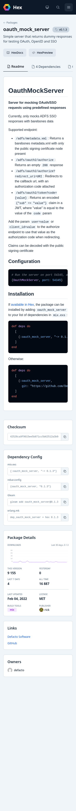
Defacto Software (18, 637)
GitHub (12, 643)
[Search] (58, 7)
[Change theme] (47, 7)
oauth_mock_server (26, 29)
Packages (10, 22)
